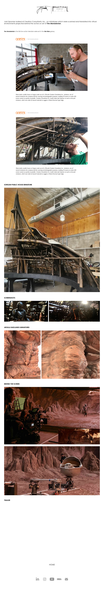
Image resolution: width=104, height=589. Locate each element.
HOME (52, 565)
